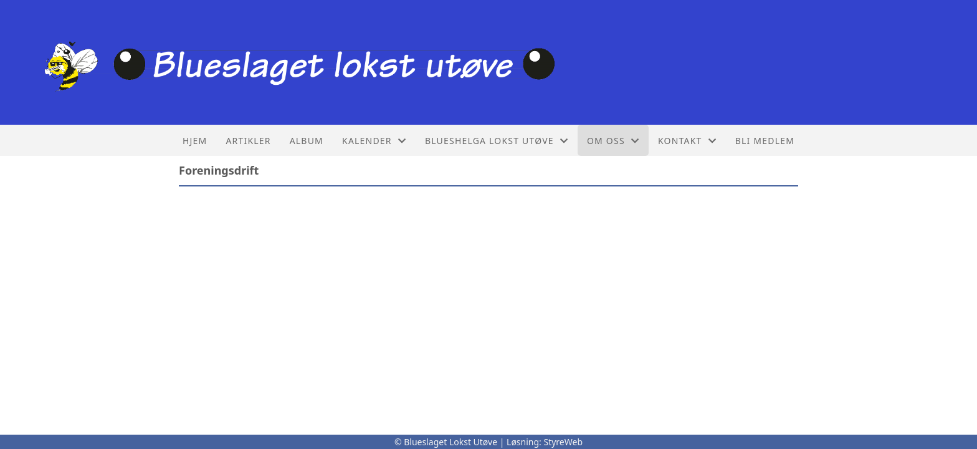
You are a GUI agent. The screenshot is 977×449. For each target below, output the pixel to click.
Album (306, 141)
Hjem (195, 141)
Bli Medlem (764, 141)
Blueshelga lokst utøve (496, 141)
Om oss (613, 141)
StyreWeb (563, 442)
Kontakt (687, 141)
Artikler (248, 141)
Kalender (374, 141)
